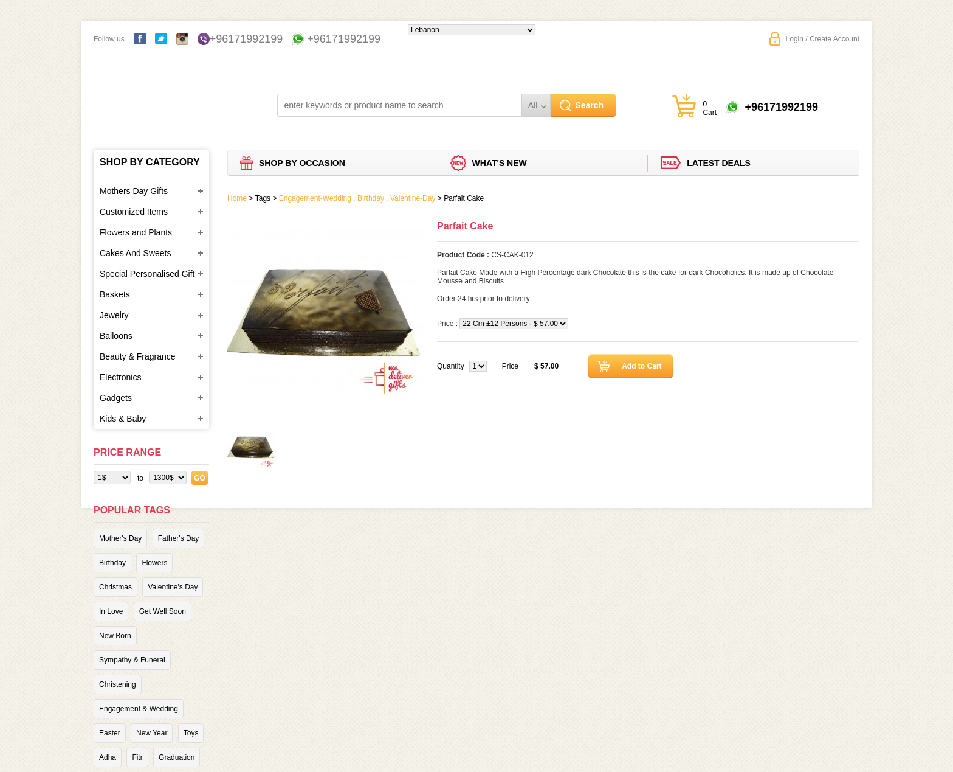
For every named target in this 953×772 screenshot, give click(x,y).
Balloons (116, 336)
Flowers (154, 562)
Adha (107, 757)
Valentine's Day (173, 587)
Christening (117, 684)
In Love (111, 611)
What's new (499, 163)
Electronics (120, 377)
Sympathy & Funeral (132, 660)
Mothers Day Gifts (134, 191)
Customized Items (134, 212)
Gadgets (116, 398)
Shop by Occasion (302, 163)
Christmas (115, 587)
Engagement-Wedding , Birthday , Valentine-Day (357, 198)
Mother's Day (120, 538)
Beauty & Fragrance (138, 356)
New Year (151, 733)
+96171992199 (246, 39)
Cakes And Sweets (135, 253)
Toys (191, 733)
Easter (109, 733)
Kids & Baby (123, 418)
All (533, 105)
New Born (115, 635)
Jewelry (114, 315)
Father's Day (178, 538)
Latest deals (719, 163)
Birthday (112, 562)
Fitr (137, 757)
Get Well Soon (162, 611)
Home (237, 198)
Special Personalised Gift (147, 274)
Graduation (176, 757)
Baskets (115, 294)
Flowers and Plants (136, 232)
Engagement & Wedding (138, 708)
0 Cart (710, 108)
